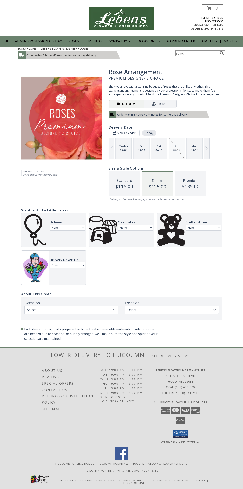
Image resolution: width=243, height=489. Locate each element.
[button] (212, 8)
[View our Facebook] (121, 459)
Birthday (93, 41)
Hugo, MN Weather (99, 470)
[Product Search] (197, 53)
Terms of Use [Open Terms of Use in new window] (134, 483)
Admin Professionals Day (38, 41)
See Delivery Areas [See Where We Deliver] (171, 355)
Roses (73, 41)
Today (149, 133)
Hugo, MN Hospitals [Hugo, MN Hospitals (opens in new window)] (113, 463)
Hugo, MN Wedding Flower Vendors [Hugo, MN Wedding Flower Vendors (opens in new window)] (159, 463)
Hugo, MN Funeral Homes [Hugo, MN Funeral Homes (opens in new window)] (74, 463)
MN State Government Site (137, 470)
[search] (222, 53)
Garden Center (181, 41)
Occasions (149, 41)
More (231, 41)
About (210, 41)
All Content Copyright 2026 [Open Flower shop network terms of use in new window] (82, 480)
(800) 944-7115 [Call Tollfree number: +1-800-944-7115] (188, 393)
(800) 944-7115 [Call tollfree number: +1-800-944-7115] (213, 28)
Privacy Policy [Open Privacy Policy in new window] (158, 480)
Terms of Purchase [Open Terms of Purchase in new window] (190, 480)
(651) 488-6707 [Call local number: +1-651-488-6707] (213, 25)
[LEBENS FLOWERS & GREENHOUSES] (121, 18)
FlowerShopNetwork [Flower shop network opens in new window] (124, 480)
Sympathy (120, 41)
